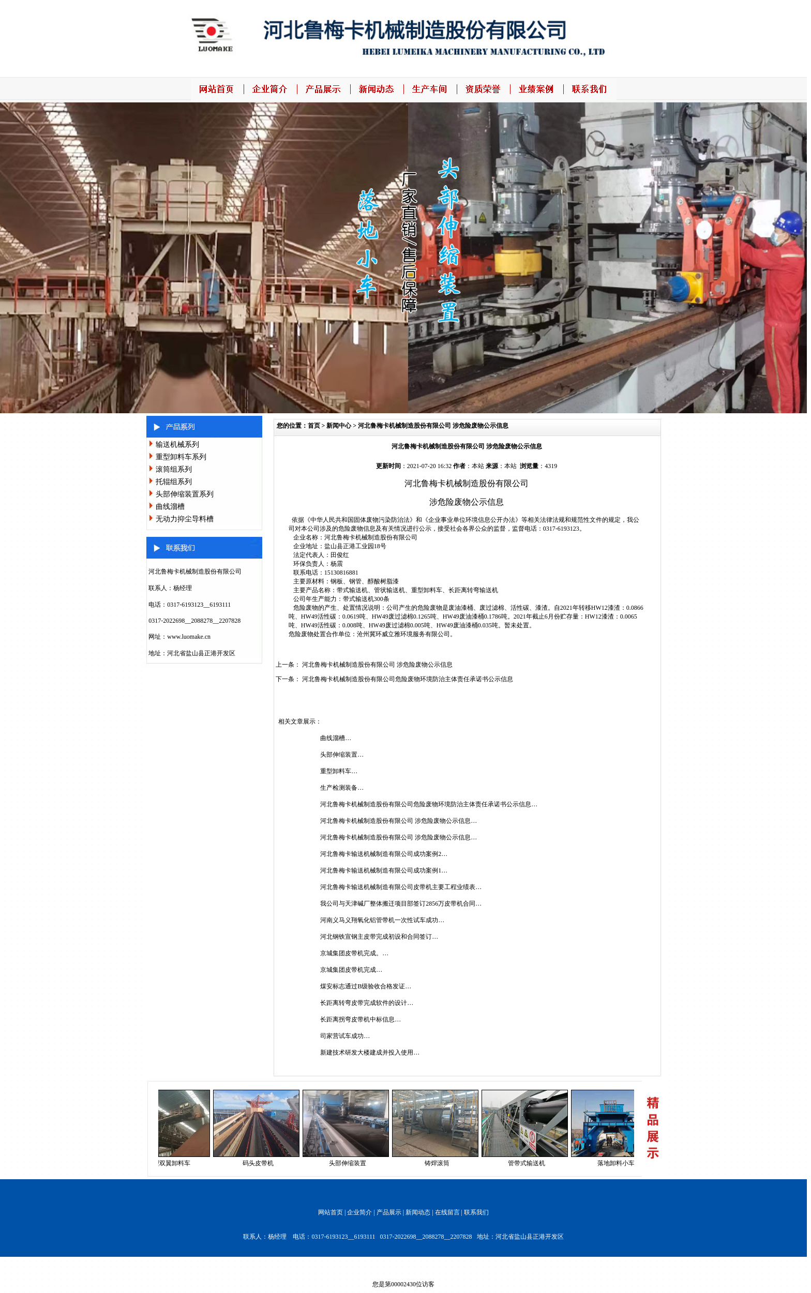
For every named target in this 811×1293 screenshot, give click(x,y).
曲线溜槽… (335, 738)
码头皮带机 (261, 1163)
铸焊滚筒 (440, 1163)
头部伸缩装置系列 (185, 494)
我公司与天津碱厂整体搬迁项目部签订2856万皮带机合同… (401, 903)
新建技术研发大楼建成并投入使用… (369, 1052)
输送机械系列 (177, 444)
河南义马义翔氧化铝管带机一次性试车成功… (382, 920)
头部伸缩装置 (351, 1163)
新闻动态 (418, 1212)
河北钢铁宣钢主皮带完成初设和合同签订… (379, 936)
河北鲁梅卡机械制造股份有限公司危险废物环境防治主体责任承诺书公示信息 (407, 679)
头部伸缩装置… (342, 754)
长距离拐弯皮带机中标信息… (360, 1019)
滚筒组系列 (174, 469)
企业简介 (359, 1212)
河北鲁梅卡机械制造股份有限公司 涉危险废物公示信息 (433, 425)
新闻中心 (338, 425)
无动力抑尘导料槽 (185, 519)
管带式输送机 (530, 1163)
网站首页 (330, 1212)
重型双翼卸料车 (172, 1163)
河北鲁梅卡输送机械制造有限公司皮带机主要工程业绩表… (401, 887)
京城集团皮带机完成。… (354, 953)
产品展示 (389, 1212)
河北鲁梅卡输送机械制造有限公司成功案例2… (383, 854)
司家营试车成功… (345, 1036)
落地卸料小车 (619, 1163)
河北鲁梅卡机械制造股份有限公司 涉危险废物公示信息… (398, 820)
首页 (314, 425)
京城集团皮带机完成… (351, 969)
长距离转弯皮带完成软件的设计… (366, 1002)
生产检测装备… (342, 787)
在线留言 (447, 1212)
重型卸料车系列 (181, 457)
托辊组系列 (174, 482)
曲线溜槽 (170, 506)
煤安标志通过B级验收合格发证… (365, 986)
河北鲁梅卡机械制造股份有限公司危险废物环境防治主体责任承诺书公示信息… (428, 804)
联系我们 (476, 1212)
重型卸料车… (338, 771)
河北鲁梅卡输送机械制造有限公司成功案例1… (383, 870)
